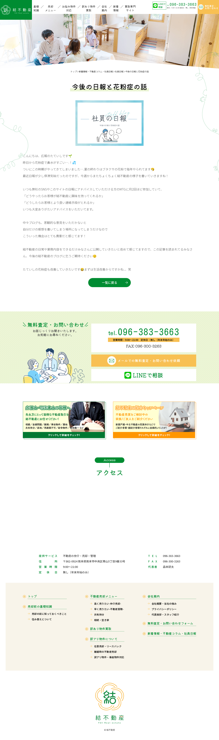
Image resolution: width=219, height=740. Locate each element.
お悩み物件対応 (69, 8)
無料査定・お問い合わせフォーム (170, 623)
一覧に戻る (109, 282)
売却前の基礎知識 (40, 606)
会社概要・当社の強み (164, 603)
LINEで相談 (162, 5)
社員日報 (119, 71)
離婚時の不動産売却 (105, 651)
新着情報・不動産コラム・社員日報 (96, 71)
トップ (73, 71)
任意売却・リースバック (108, 646)
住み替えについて (42, 619)
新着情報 (116, 8)
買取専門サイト (130, 8)
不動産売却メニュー (103, 596)
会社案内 (104, 8)
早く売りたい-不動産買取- (109, 609)
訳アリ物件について (103, 639)
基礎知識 (36, 8)
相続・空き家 (101, 620)
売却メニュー (50, 8)
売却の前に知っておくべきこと (49, 614)
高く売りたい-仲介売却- (107, 603)
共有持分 (99, 614)
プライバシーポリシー (164, 609)
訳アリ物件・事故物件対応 (109, 657)
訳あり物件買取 (89, 8)
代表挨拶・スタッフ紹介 (165, 614)
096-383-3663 (182, 4)
